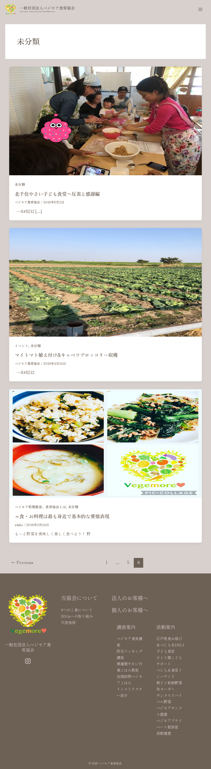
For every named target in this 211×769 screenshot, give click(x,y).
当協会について (79, 598)
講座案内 (126, 626)
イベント (21, 345)
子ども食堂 (165, 651)
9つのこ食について (76, 609)
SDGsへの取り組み (77, 616)
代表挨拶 (68, 622)
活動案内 (165, 626)
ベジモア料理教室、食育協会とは (40, 506)
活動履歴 (163, 733)
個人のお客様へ (129, 610)
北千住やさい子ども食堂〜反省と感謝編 (57, 193)
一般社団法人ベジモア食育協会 (47, 8)
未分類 (20, 184)
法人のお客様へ (129, 598)
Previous (22, 562)
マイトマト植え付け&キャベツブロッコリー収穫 (66, 354)
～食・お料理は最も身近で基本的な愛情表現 (62, 516)
